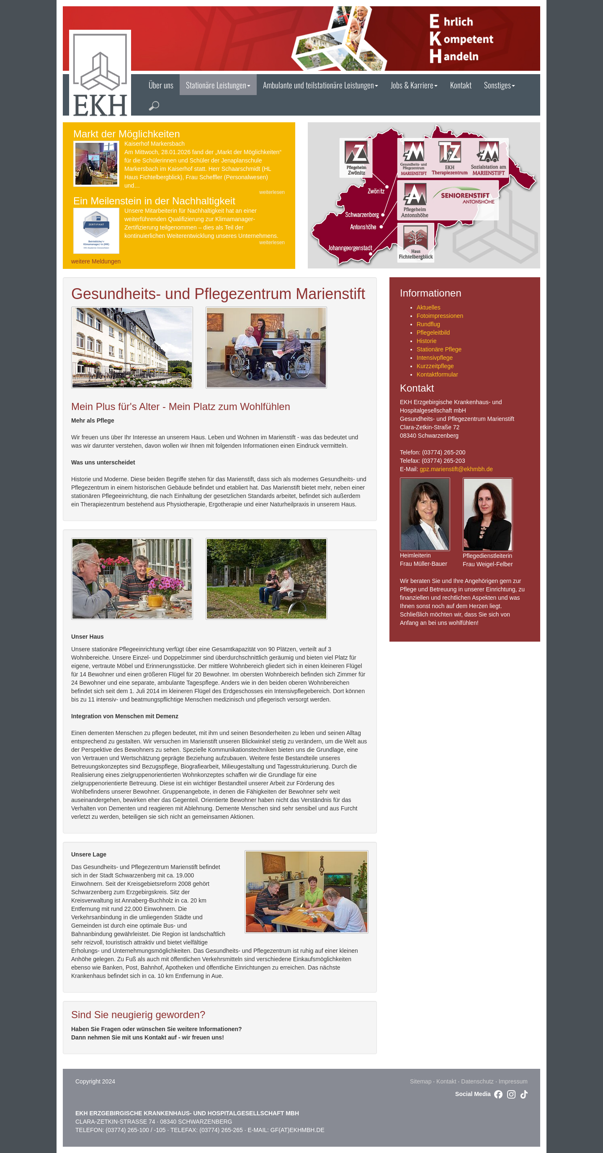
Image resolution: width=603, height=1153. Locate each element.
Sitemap (420, 1081)
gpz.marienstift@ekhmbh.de (456, 469)
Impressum (513, 1081)
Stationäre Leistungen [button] (218, 84)
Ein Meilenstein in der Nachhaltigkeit (154, 200)
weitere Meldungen (96, 261)
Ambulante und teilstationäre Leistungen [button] (320, 84)
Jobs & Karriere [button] (414, 84)
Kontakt (461, 84)
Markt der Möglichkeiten (126, 133)
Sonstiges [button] (499, 84)
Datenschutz (477, 1081)
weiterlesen (272, 192)
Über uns (161, 84)
